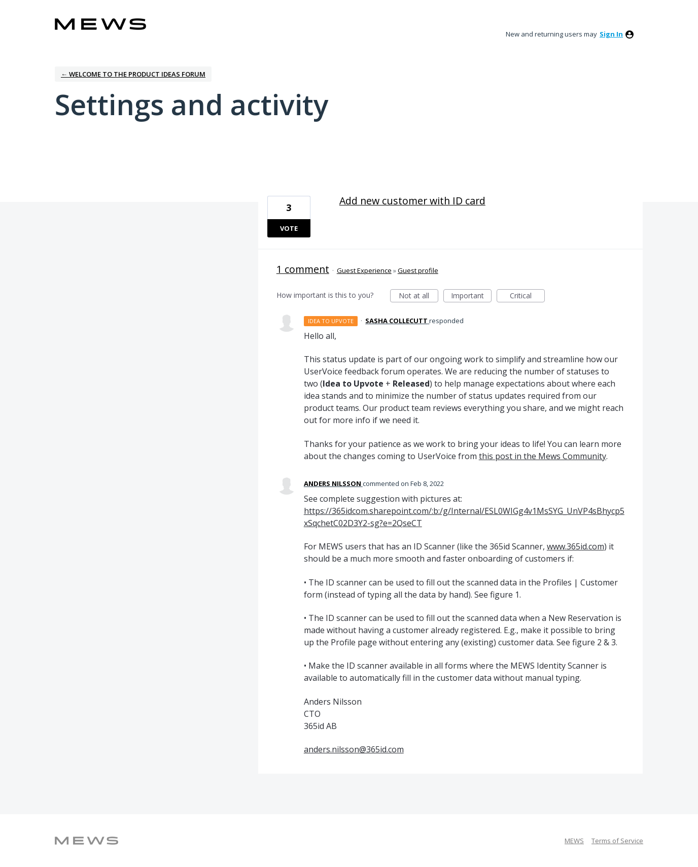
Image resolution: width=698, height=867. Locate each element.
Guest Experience (364, 270)
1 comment (302, 269)
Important (471, 296)
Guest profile (418, 270)
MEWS (574, 840)
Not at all (418, 296)
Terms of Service (617, 840)
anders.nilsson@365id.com (354, 749)
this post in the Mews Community (542, 456)
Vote (289, 228)
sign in (611, 34)
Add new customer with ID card (412, 200)
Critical (527, 296)
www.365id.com (575, 546)
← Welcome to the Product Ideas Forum (133, 74)
